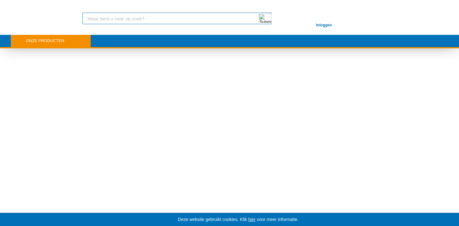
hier (251, 219)
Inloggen (324, 25)
